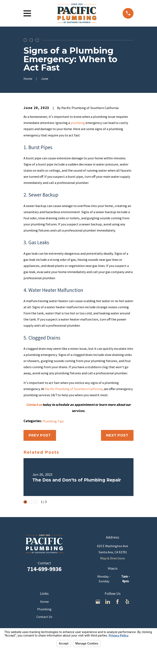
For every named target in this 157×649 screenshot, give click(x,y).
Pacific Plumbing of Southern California (73, 389)
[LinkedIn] (107, 601)
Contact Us (44, 617)
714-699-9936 (44, 569)
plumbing (78, 123)
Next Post (117, 435)
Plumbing (44, 609)
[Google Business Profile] (97, 601)
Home (44, 602)
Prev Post (40, 435)
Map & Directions (112, 558)
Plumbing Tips (53, 421)
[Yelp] (127, 601)
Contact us (34, 405)
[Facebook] (117, 601)
